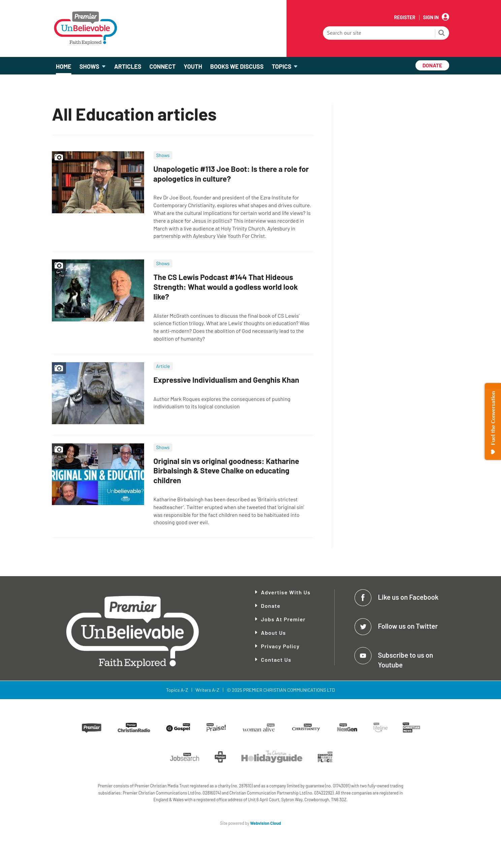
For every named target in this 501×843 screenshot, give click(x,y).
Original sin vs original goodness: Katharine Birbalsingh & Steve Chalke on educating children (226, 470)
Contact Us (276, 659)
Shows (163, 155)
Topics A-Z (177, 690)
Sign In (431, 17)
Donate (270, 605)
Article (163, 366)
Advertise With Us (285, 592)
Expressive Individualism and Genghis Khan (226, 379)
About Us (273, 632)
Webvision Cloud (265, 823)
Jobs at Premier (283, 619)
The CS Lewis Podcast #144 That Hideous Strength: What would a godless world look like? (226, 286)
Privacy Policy (280, 646)
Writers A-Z (207, 690)
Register (404, 17)
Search (442, 34)
